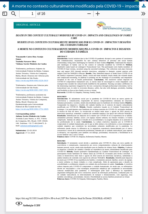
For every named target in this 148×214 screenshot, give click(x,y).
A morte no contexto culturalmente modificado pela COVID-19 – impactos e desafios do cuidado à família (80, 6)
